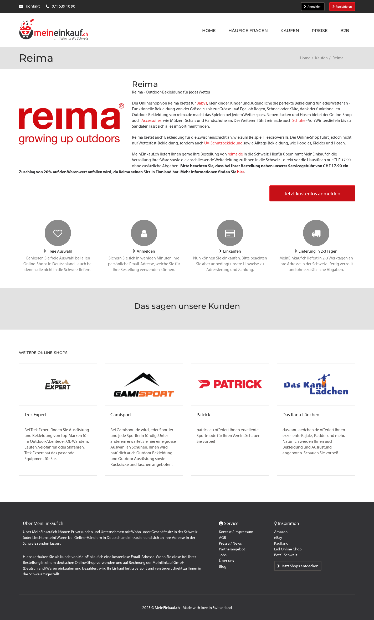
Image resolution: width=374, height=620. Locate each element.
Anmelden (312, 6)
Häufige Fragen (248, 30)
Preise (320, 30)
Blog (222, 566)
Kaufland (281, 543)
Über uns (226, 560)
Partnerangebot (232, 549)
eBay (278, 537)
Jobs (223, 555)
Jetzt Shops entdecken (297, 566)
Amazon (281, 531)
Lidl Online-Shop (288, 549)
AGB (222, 537)
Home (209, 30)
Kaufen (289, 30)
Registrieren (342, 6)
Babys (202, 103)
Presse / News (230, 543)
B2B (344, 30)
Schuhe (298, 120)
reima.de (235, 154)
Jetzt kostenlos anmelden (312, 193)
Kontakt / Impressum (236, 531)
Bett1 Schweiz (285, 555)
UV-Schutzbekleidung (223, 142)
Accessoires (151, 120)
